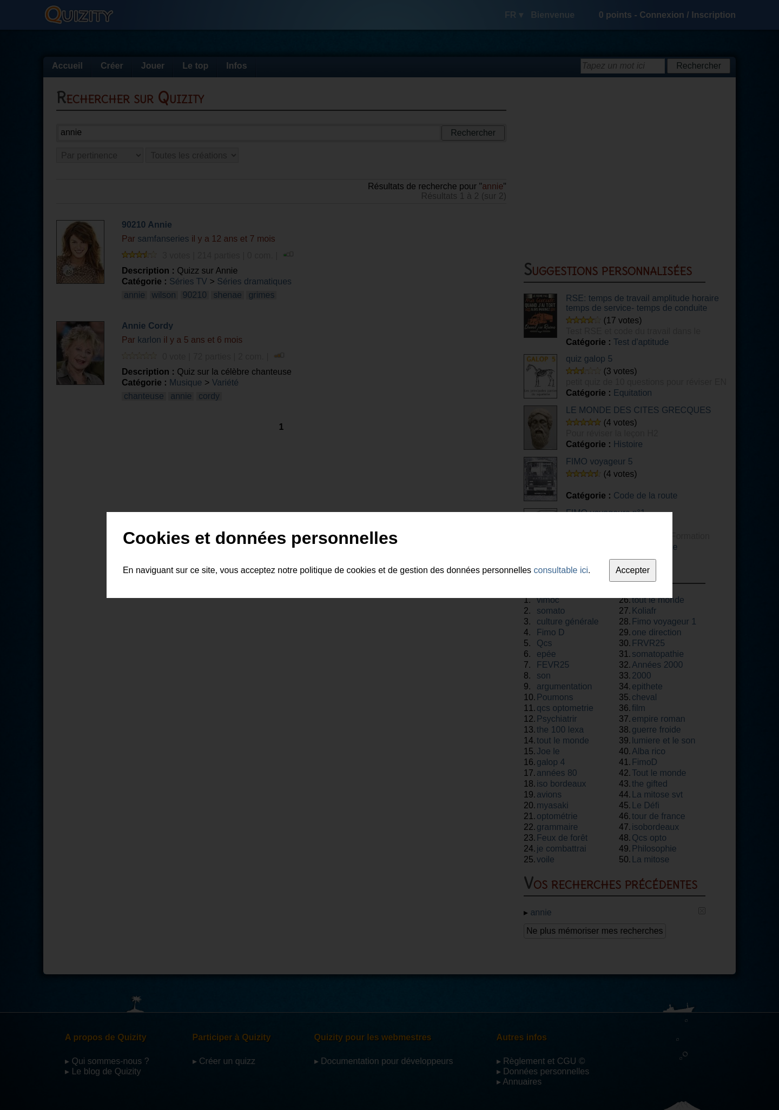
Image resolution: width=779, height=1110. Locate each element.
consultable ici (561, 570)
